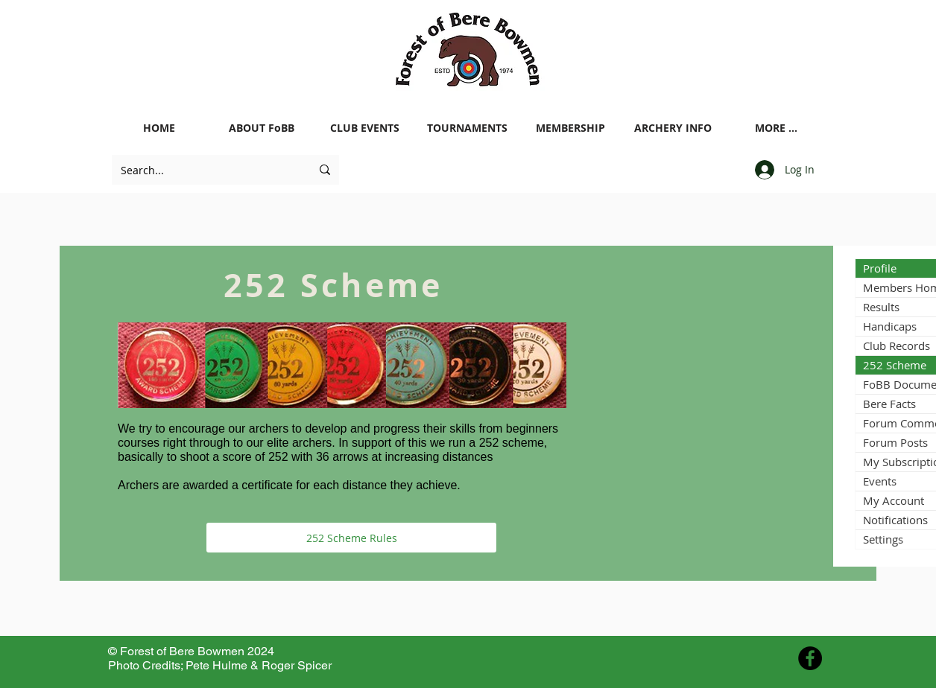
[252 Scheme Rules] (351, 537)
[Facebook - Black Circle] (810, 658)
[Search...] (204, 170)
